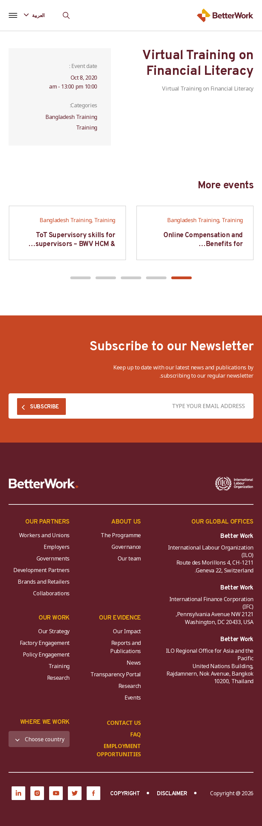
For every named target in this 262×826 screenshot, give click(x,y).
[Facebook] (93, 793)
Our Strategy (54, 631)
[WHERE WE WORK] (39, 739)
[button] (181, 277)
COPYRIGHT (125, 793)
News (134, 662)
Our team (129, 558)
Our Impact (127, 631)
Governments (53, 558)
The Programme (121, 535)
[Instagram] (37, 793)
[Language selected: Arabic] (39, 15)
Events (133, 697)
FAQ (135, 734)
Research (129, 686)
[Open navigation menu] (13, 15)
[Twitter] (75, 793)
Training (59, 666)
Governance (126, 547)
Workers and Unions (44, 535)
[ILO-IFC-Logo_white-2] (234, 483)
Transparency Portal (115, 674)
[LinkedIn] (18, 793)
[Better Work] (44, 483)
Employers (57, 547)
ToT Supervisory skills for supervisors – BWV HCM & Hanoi (75, 244)
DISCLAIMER (172, 793)
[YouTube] (56, 793)
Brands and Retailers (44, 581)
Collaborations (51, 593)
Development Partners (41, 570)
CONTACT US (124, 723)
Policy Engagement (45, 654)
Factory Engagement (45, 643)
